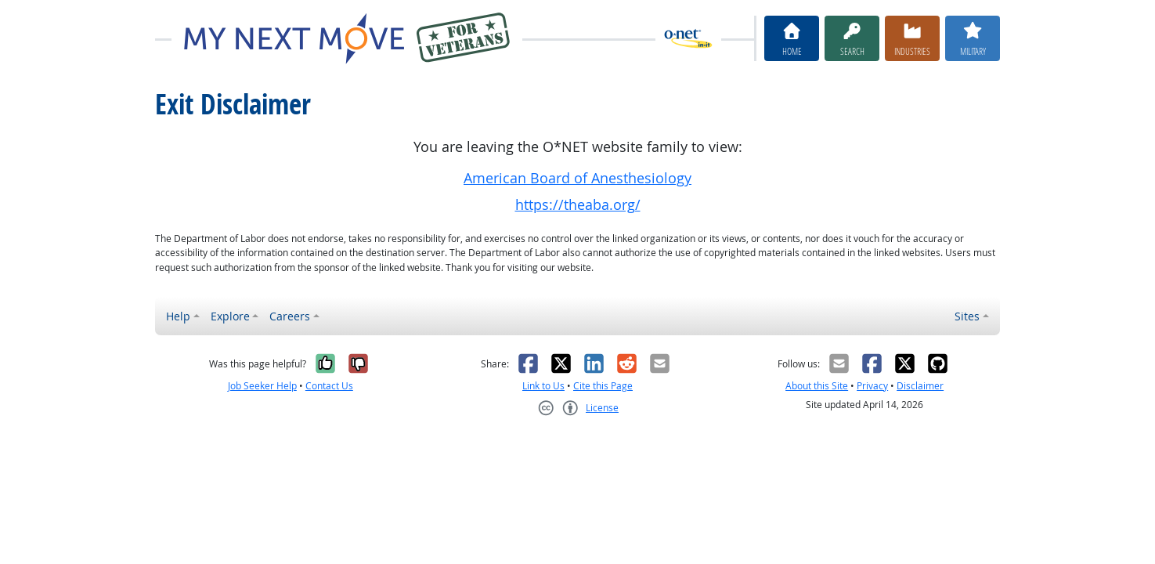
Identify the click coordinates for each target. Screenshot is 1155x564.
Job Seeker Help (262, 385)
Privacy (872, 385)
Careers (289, 316)
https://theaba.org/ (578, 205)
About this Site (816, 385)
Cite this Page (603, 385)
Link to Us (543, 385)
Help (178, 316)
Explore (230, 316)
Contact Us (329, 385)
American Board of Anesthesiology (577, 178)
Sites (967, 316)
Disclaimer (920, 385)
